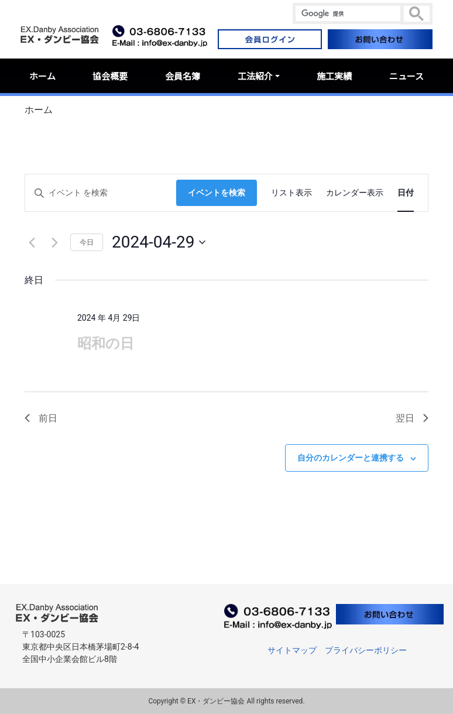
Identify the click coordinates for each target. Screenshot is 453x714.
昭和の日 (105, 343)
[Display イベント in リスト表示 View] (291, 192)
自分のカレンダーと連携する (350, 457)
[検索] (348, 13)
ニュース (406, 76)
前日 (41, 418)
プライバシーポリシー (366, 650)
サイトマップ (292, 650)
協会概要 (110, 76)
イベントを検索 (216, 192)
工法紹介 (255, 76)
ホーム (42, 76)
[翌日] (54, 242)
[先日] (32, 242)
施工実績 (334, 76)
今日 (87, 242)
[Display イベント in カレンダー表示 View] (354, 192)
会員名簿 (182, 76)
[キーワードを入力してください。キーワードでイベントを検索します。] (100, 192)
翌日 (412, 418)
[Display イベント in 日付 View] (405, 192)
